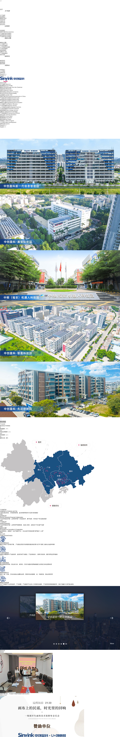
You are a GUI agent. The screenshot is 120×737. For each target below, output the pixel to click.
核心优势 (2, 538)
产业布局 (2, 429)
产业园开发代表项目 (5, 36)
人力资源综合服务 (5, 47)
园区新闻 (2, 63)
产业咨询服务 (4, 45)
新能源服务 (3, 50)
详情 (1, 519)
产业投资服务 (4, 48)
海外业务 (2, 54)
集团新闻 (2, 62)
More (112, 648)
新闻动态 (2, 655)
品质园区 (2, 30)
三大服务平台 (4, 44)
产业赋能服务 (4, 53)
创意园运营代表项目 (5, 35)
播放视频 (3, 422)
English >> (3, 76)
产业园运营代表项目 (5, 33)
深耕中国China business (7, 32)
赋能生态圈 (3, 42)
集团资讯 (2, 60)
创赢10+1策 (3, 51)
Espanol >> (3, 74)
